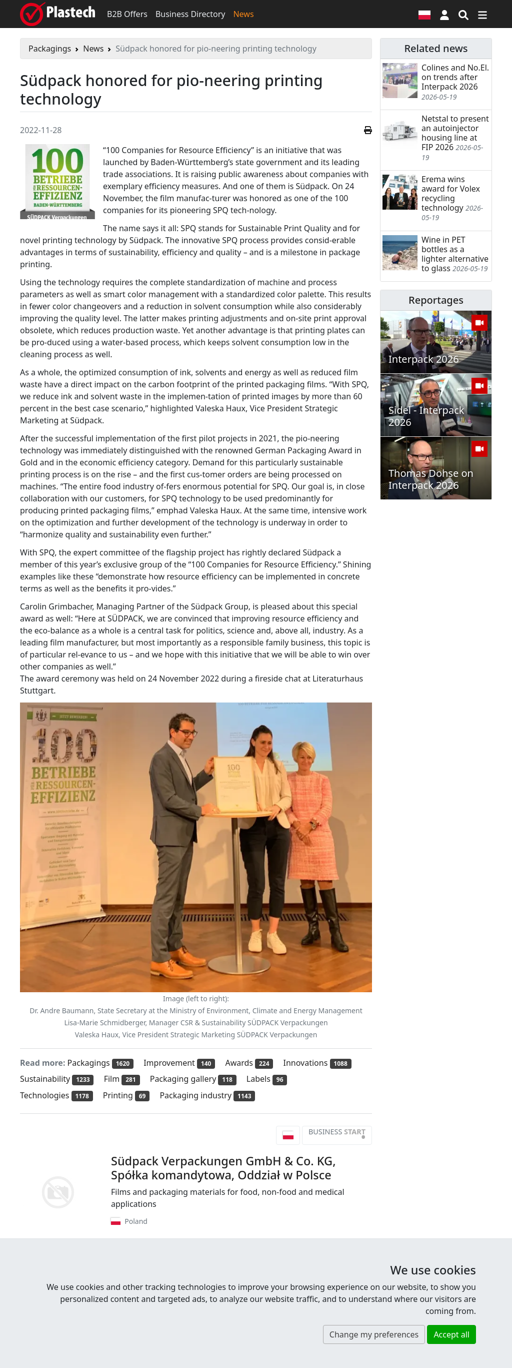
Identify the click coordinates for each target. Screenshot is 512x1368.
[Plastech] (57, 14)
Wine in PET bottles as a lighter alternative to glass (455, 254)
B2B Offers (127, 14)
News (243, 14)
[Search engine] (463, 14)
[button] (444, 14)
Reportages (436, 300)
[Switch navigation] (482, 14)
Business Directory (191, 14)
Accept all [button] (452, 1334)
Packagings (49, 48)
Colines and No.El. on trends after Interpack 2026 (455, 77)
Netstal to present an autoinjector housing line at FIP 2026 (455, 133)
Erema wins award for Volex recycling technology (451, 194)
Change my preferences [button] (374, 1334)
